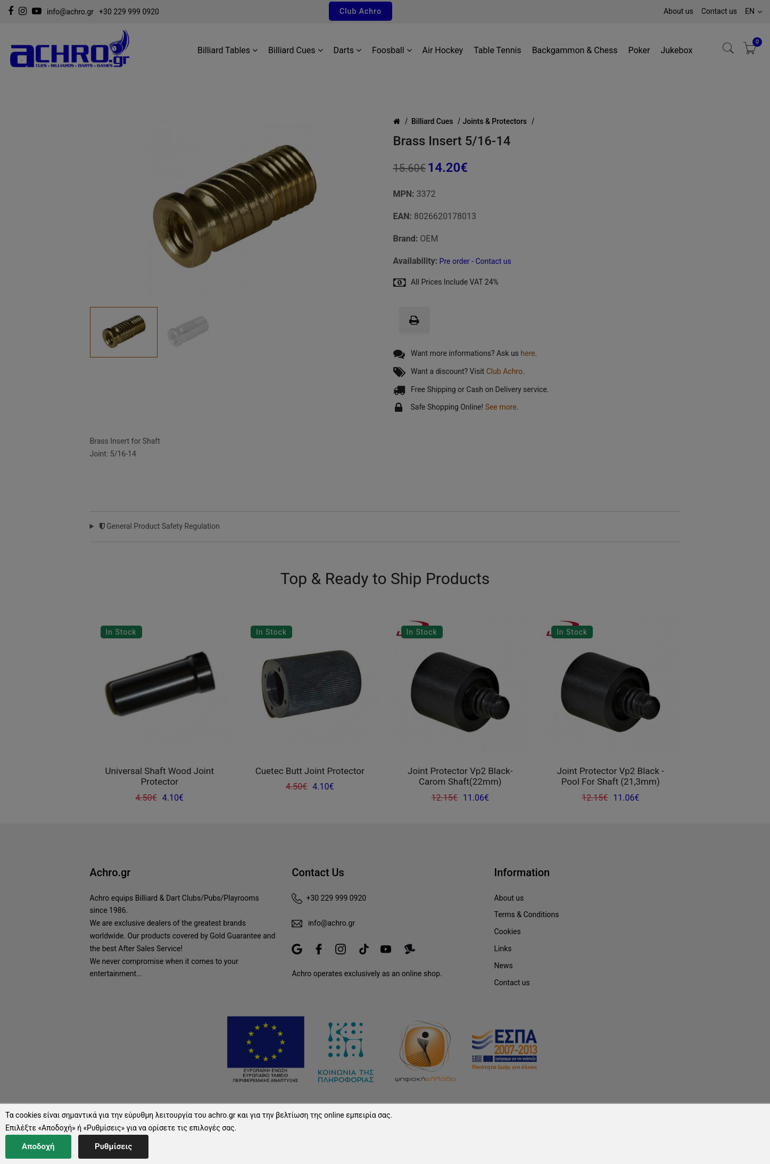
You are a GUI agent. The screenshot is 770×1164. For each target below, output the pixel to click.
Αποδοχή (38, 1146)
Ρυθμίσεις (113, 1146)
